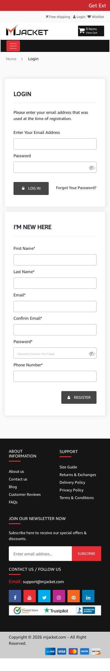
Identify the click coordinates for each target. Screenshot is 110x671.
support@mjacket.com (43, 581)
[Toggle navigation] (13, 45)
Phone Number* (28, 364)
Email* (19, 294)
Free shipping (58, 16)
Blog (13, 486)
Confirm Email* (27, 318)
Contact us (18, 479)
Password (22, 155)
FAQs (13, 502)
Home (11, 58)
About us (16, 471)
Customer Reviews (25, 494)
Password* (23, 341)
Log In (31, 188)
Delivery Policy (72, 482)
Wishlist (95, 16)
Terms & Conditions (77, 497)
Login (79, 16)
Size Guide (68, 467)
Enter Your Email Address (36, 132)
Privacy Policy (72, 490)
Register (79, 397)
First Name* (24, 248)
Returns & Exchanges (78, 474)
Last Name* (24, 271)
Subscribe (86, 553)
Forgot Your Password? (76, 187)
